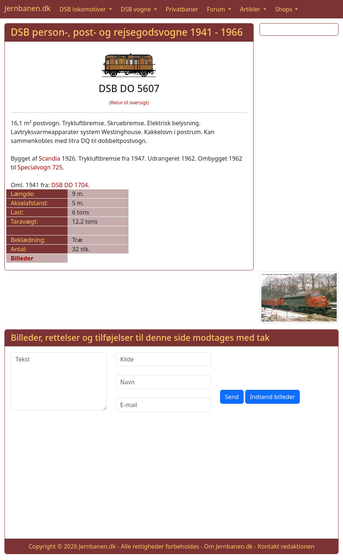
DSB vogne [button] (136, 9)
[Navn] (164, 382)
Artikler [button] (251, 9)
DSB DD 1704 (69, 185)
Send (232, 397)
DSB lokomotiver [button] (83, 9)
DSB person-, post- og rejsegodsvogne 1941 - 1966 (127, 32)
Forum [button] (217, 9)
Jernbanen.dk (27, 8)
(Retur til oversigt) (129, 102)
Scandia (49, 158)
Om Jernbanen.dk (228, 546)
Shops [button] (284, 9)
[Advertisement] (299, 152)
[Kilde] (164, 359)
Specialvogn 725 (39, 167)
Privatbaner (182, 9)
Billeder (22, 258)
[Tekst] (59, 381)
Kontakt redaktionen (286, 546)
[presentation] (276, 366)
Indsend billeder (272, 397)
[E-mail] (164, 405)
